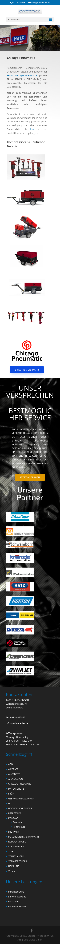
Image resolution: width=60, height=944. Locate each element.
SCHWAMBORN (16, 846)
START (11, 851)
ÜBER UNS (13, 866)
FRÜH (11, 793)
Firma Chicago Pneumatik (22, 75)
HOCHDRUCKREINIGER (20, 808)
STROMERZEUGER (17, 861)
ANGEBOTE (14, 774)
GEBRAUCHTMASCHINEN (21, 798)
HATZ (11, 803)
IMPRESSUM (14, 813)
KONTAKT (13, 818)
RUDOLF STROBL (17, 841)
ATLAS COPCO (15, 778)
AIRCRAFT (13, 769)
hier (32, 129)
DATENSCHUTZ (16, 788)
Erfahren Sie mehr (27, 369)
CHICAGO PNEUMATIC (19, 783)
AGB (10, 764)
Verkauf (12, 871)
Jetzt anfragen (30, 477)
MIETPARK (13, 831)
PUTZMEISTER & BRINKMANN (23, 836)
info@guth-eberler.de (17, 723)
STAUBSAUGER (16, 856)
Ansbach (17, 822)
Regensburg (19, 826)
